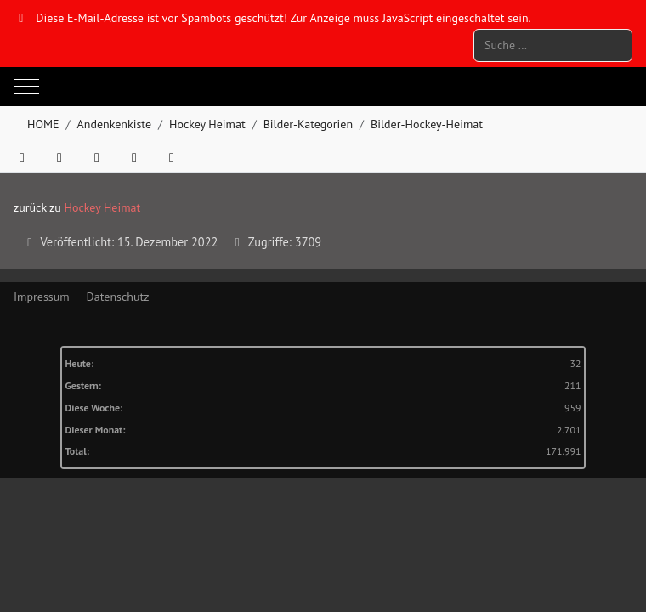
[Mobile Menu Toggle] (26, 86)
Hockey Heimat (103, 207)
